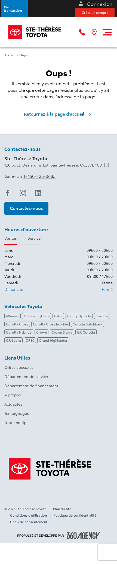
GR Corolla (86, 332)
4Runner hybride (37, 316)
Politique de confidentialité (75, 515)
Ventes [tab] (10, 238)
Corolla (102, 316)
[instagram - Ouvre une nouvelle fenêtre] (23, 193)
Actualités (13, 404)
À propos (12, 394)
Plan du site (62, 509)
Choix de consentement (28, 522)
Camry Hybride (79, 316)
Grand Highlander (53, 340)
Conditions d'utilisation (28, 515)
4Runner (12, 316)
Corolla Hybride (19, 332)
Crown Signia (61, 332)
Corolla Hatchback (87, 324)
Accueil (10, 55)
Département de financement (31, 385)
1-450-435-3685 (39, 176)
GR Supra (13, 340)
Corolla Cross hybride (50, 324)
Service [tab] (34, 238)
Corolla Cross (17, 324)
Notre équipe (16, 422)
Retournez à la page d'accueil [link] (58, 114)
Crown (41, 332)
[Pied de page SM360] (83, 535)
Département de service (26, 376)
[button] (14, 8)
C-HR (58, 316)
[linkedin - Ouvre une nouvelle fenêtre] (38, 193)
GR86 (30, 340)
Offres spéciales (18, 367)
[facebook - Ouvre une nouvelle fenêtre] (7, 193)
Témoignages (16, 413)
